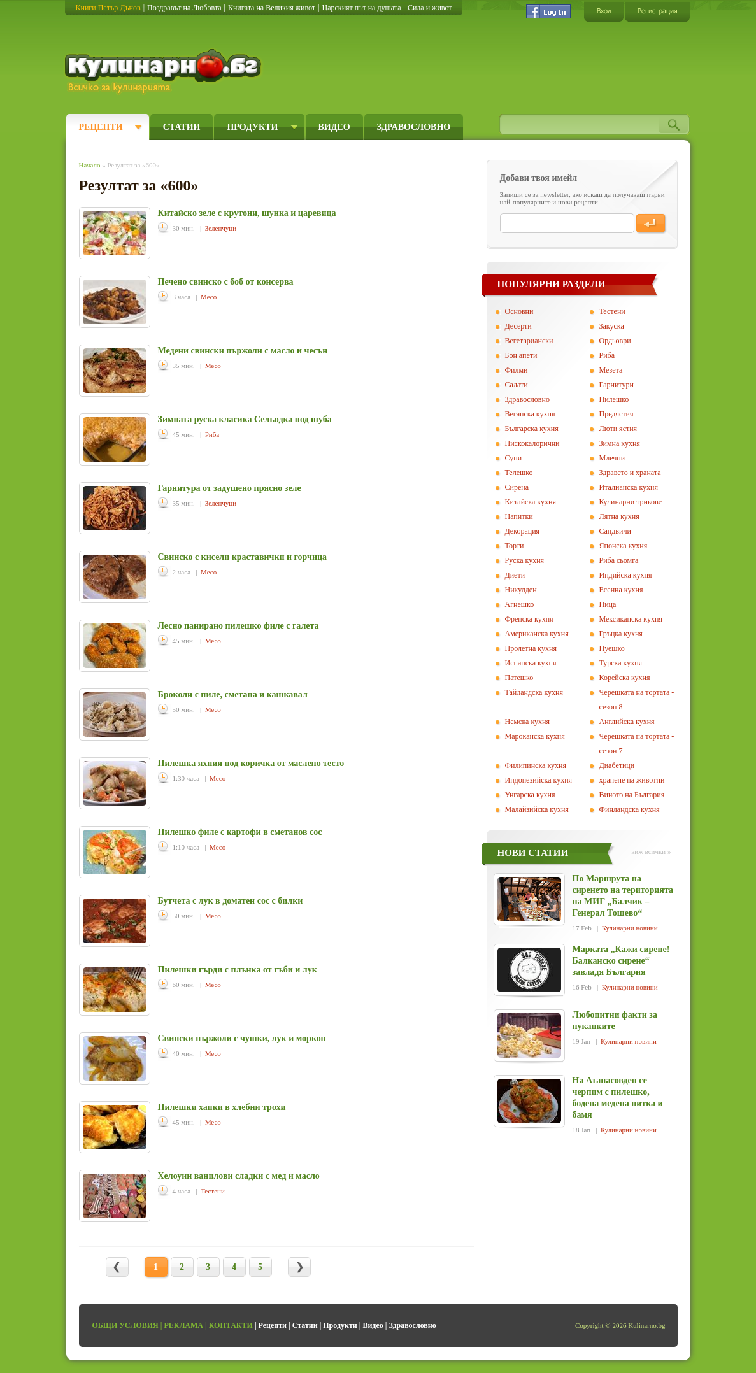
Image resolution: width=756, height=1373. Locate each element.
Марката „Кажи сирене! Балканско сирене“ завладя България (621, 960)
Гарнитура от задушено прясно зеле (229, 488)
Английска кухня (627, 721)
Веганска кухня (530, 413)
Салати (516, 384)
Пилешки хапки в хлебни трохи (222, 1107)
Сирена (517, 487)
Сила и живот (430, 7)
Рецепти (101, 127)
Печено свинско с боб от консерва (226, 282)
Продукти (252, 127)
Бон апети (521, 355)
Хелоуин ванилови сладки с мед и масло (239, 1176)
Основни (519, 311)
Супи (513, 457)
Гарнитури (616, 384)
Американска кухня (537, 633)
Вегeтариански (529, 340)
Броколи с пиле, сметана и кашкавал (233, 694)
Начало (90, 165)
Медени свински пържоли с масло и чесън (243, 350)
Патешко (519, 677)
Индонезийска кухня (539, 780)
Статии (182, 127)
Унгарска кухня (530, 794)
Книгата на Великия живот (271, 7)
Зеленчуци (220, 228)
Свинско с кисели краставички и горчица (242, 557)
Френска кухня (529, 619)
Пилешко (614, 399)
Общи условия (125, 1325)
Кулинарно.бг (164, 71)
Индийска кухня (625, 575)
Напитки (519, 516)
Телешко (519, 472)
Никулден (521, 589)
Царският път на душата (361, 7)
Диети (515, 575)
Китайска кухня (530, 501)
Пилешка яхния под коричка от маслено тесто (251, 763)
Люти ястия (618, 428)
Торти (514, 545)
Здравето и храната (630, 472)
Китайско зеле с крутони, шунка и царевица (247, 213)
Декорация (522, 531)
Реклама (183, 1325)
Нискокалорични (532, 443)
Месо (209, 297)
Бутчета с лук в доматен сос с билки (230, 901)
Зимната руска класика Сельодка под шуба (245, 419)
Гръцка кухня (621, 633)
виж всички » (651, 851)
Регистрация (657, 11)
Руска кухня (525, 560)
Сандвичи (615, 531)
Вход (604, 11)
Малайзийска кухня (537, 809)
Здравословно (414, 127)
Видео (334, 127)
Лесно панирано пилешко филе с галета (238, 625)
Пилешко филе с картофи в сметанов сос (240, 832)
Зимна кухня (619, 443)
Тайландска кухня (534, 692)
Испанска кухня (531, 662)
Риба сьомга (619, 560)
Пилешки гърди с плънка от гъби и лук (237, 969)
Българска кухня (532, 428)
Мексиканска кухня (630, 619)
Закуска (611, 326)
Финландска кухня (629, 809)
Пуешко (612, 648)
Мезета (611, 370)
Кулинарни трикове (630, 501)
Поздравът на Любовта (184, 7)
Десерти (518, 326)
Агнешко (519, 604)
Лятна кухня (619, 516)
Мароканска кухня (535, 736)
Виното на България (632, 794)
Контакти (231, 1325)
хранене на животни (632, 780)
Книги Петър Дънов (108, 7)
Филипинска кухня (535, 765)
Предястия (616, 413)
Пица (608, 604)
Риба (212, 434)
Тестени (213, 1191)
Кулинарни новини (630, 928)
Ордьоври (615, 340)
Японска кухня (623, 545)
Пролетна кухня (531, 648)
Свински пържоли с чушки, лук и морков (241, 1038)
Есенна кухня (621, 589)
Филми (516, 370)
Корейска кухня (624, 677)
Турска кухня (621, 662)
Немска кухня (527, 721)
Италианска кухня (629, 487)
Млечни (612, 457)
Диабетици (617, 765)
